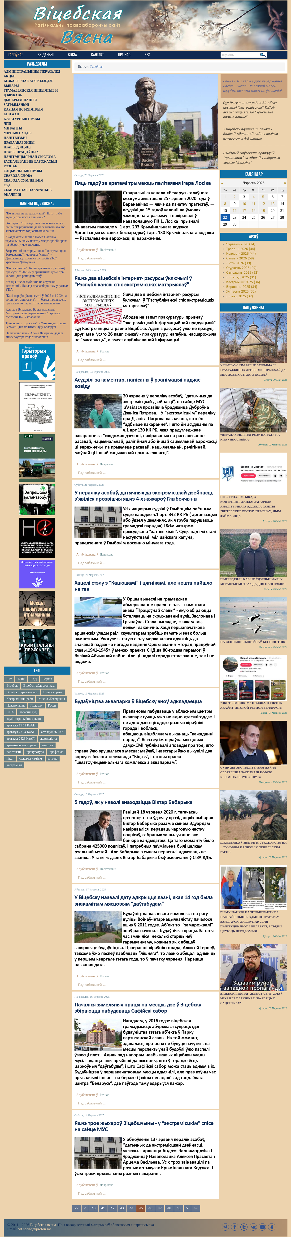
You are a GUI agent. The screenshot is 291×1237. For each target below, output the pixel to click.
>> (196, 1208)
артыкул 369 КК (52, 732)
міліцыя (47, 745)
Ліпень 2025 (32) (239, 296)
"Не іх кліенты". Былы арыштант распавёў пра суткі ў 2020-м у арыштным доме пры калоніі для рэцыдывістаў (35, 272)
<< (76, 1208)
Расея (52, 705)
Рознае (104, 351)
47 (160, 1208)
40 (94, 1208)
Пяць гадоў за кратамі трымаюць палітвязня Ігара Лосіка (142, 183)
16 (235, 211)
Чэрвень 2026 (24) (240, 244)
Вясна (86, 36)
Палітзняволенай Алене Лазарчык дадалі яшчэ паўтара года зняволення (34, 335)
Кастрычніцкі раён (20, 699)
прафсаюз (56, 752)
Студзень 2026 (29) (241, 268)
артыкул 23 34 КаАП (21, 732)
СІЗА (10, 712)
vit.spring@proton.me (35, 1229)
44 (131, 1208)
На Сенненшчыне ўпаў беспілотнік (252, 642)
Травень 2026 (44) (240, 249)
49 (179, 1208)
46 (150, 1208)
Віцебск (12, 685)
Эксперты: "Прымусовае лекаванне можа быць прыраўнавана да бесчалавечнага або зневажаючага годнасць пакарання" (35, 227)
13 (272, 204)
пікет (10, 758)
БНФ (21, 679)
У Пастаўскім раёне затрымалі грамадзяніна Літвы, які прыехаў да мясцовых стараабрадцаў (253, 369)
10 (244, 204)
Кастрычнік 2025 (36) (243, 282)
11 (253, 204)
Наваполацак (16, 705)
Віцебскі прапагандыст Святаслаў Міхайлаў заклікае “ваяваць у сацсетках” (251, 998)
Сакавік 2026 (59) (240, 258)
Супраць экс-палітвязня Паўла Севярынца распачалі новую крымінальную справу (248, 772)
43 (122, 1208)
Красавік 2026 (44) (241, 254)
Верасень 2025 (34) (241, 287)
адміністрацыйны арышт (24, 719)
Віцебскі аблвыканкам (39, 685)
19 (263, 211)
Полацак (36, 705)
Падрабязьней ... (92, 258)
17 (244, 211)
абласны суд (28, 712)
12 (263, 204)
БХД (33, 679)
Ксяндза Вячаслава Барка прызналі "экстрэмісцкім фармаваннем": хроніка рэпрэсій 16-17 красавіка (33, 313)
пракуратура (35, 752)
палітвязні (14, 752)
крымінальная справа (21, 745)
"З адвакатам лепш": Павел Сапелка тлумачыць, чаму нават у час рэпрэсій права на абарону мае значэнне (37, 240)
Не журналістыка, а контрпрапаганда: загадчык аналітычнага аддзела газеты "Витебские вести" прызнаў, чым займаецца (250, 506)
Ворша (47, 679)
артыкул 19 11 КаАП (21, 725)
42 (112, 1208)
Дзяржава (106, 464)
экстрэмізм (14, 765)
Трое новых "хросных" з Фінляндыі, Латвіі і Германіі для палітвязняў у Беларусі (37, 325)
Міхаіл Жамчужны (52, 699)
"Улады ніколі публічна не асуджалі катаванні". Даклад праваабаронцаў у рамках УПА (37, 285)
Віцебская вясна (43, 1225)
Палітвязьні (108, 250)
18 (254, 211)
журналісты (48, 738)
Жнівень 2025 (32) (241, 292)
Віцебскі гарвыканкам (22, 692)
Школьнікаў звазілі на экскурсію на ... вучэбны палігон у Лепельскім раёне (253, 847)
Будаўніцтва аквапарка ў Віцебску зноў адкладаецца (138, 702)
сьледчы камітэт (30, 758)
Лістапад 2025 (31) (241, 277)
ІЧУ (9, 679)
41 (103, 1208)
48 (169, 1208)
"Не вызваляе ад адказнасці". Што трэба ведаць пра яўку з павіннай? (34, 215)
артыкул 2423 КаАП (21, 738)
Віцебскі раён (52, 692)
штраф (52, 758)
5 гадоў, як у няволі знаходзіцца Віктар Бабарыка (133, 802)
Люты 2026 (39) (238, 263)
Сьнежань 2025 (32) (242, 273)
